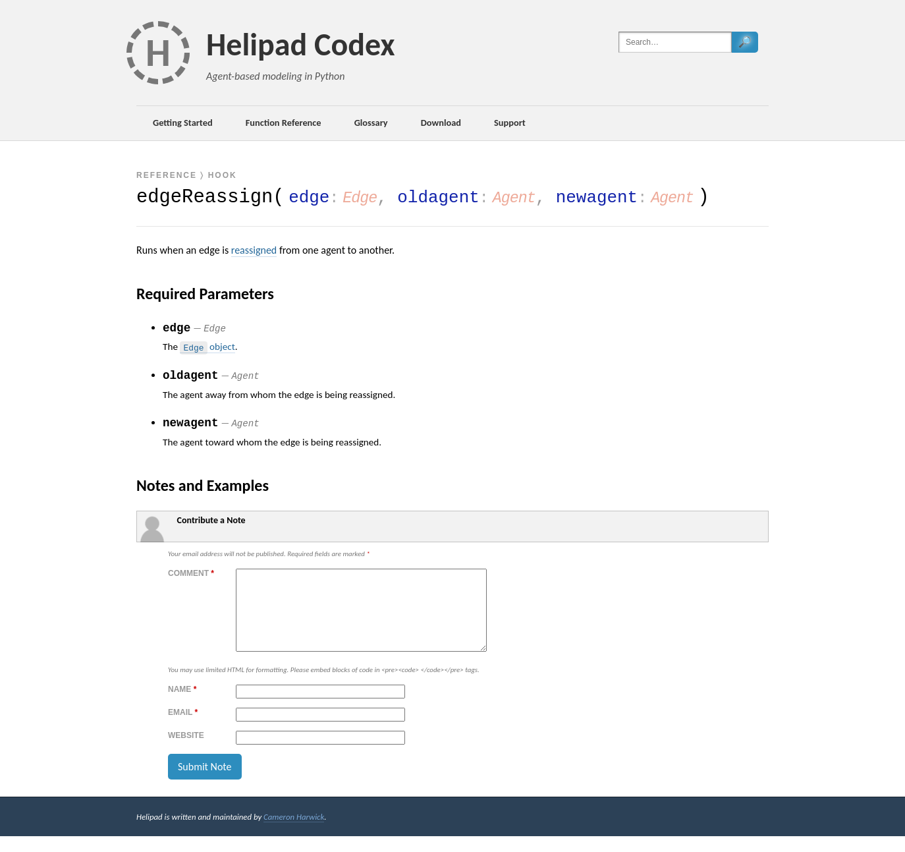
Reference (166, 175)
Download (441, 122)
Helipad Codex (300, 44)
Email (183, 728)
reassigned (254, 250)
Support (510, 122)
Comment (191, 573)
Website (186, 751)
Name (182, 705)
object (207, 347)
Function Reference (283, 122)
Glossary (371, 122)
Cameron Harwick (293, 833)
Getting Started (183, 122)
